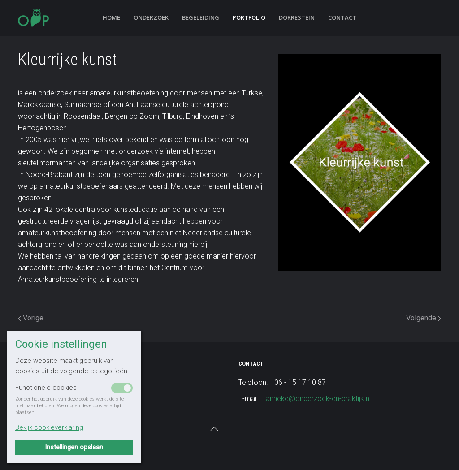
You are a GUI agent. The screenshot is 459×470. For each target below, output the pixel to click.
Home (111, 17)
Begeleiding (200, 17)
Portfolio (249, 17)
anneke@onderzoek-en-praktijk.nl (318, 398)
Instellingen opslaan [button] (74, 447)
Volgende (423, 318)
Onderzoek (151, 17)
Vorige (30, 318)
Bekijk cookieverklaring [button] (49, 427)
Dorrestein (297, 17)
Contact (342, 17)
